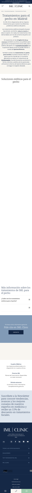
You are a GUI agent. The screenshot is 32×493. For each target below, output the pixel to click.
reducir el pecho (23, 31)
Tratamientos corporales (9, 11)
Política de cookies (16, 484)
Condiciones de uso (16, 481)
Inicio (2, 11)
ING (4, 441)
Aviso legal (16, 479)
